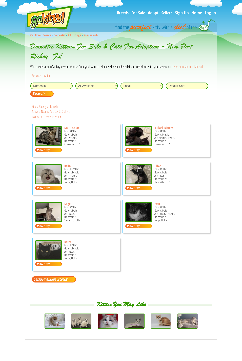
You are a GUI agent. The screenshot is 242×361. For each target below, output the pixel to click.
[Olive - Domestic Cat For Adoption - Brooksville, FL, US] (138, 183)
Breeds (123, 13)
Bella (67, 166)
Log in (210, 13)
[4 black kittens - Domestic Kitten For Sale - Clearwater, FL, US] (138, 145)
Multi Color (71, 128)
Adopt (153, 13)
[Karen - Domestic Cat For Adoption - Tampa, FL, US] (48, 259)
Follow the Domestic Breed (46, 117)
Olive (157, 166)
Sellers (166, 13)
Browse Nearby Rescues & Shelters (51, 111)
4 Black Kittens (163, 128)
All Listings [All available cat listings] (74, 35)
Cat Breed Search (40, 35)
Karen (67, 242)
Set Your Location (41, 75)
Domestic (59, 35)
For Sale (138, 13)
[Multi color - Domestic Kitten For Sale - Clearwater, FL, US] (48, 145)
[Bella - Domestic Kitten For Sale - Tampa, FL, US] (48, 183)
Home (196, 13)
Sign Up (182, 13)
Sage (67, 204)
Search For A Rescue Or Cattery (50, 279)
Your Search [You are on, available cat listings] (91, 35)
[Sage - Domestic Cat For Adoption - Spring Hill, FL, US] (48, 221)
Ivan (157, 204)
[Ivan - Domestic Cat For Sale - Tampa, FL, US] (138, 221)
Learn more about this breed (187, 66)
